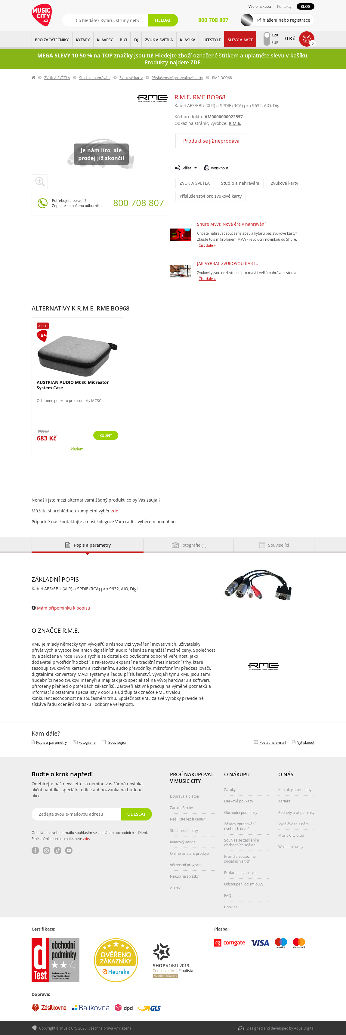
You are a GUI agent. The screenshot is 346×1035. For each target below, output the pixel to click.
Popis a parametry (51, 742)
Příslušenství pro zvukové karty (177, 77)
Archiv (175, 887)
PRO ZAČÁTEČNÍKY (52, 39)
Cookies (230, 906)
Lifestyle (211, 39)
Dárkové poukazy (238, 800)
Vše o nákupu (260, 6)
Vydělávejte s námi (294, 823)
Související (117, 742)
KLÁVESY (105, 39)
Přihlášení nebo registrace (283, 20)
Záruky (230, 788)
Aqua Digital (304, 1027)
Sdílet (186, 167)
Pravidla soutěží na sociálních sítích (240, 858)
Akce (42, 325)
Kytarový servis (182, 841)
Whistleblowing (291, 846)
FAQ (227, 894)
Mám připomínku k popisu (63, 607)
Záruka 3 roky (181, 807)
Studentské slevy (184, 829)
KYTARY (83, 39)
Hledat (163, 20)
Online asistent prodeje (189, 852)
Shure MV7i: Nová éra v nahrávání (231, 223)
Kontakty (284, 6)
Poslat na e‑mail (272, 742)
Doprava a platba (184, 795)
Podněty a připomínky (296, 811)
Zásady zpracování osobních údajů (239, 825)
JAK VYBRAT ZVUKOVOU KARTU (227, 263)
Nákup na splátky (184, 875)
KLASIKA (188, 39)
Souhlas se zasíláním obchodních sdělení (241, 842)
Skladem (76, 448)
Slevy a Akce (240, 39)
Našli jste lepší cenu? (187, 818)
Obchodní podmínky (240, 811)
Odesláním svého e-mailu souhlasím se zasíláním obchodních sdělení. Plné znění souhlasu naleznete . (90, 835)
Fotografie (87, 742)
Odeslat (135, 813)
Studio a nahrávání (94, 77)
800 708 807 (138, 203)
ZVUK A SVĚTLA (159, 39)
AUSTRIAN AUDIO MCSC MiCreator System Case (73, 384)
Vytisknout (219, 167)
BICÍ (123, 39)
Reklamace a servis (240, 872)
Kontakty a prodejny (294, 788)
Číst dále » (207, 244)
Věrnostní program (186, 864)
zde (114, 510)
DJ (136, 39)
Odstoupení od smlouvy (243, 883)
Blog (305, 6)
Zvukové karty (131, 77)
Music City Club (291, 834)
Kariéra (284, 800)
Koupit (102, 435)
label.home (34, 78)
